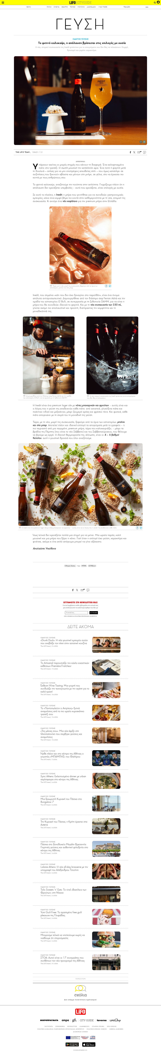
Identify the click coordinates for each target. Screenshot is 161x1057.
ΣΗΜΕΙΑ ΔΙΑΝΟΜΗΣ (116, 1029)
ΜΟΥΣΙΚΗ (81, 7)
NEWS (28, 7)
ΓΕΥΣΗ (49, 7)
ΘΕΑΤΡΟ (65, 7)
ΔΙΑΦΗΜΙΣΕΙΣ (84, 1026)
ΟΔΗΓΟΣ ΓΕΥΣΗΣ (80, 39)
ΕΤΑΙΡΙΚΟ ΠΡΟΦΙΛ (98, 1026)
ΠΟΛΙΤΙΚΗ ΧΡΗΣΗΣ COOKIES (97, 1029)
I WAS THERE (102, 7)
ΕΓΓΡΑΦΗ (93, 613)
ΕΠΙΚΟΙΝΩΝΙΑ (60, 1026)
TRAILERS (127, 7)
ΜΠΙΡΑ (84, 566)
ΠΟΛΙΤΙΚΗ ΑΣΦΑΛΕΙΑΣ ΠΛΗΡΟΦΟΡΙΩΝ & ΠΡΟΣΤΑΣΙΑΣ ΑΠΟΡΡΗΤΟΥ (60, 1029)
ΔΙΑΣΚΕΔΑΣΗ (91, 7)
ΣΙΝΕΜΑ (56, 7)
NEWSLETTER (72, 1026)
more (147, 7)
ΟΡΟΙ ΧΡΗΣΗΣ (68, 616)
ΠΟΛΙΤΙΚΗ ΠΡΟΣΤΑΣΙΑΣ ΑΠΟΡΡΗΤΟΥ (86, 616)
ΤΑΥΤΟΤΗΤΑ (48, 1026)
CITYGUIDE (84, 2)
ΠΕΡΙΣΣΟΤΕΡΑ (80, 979)
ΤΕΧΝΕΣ (72, 7)
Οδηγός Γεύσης (70, 566)
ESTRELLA (92, 566)
